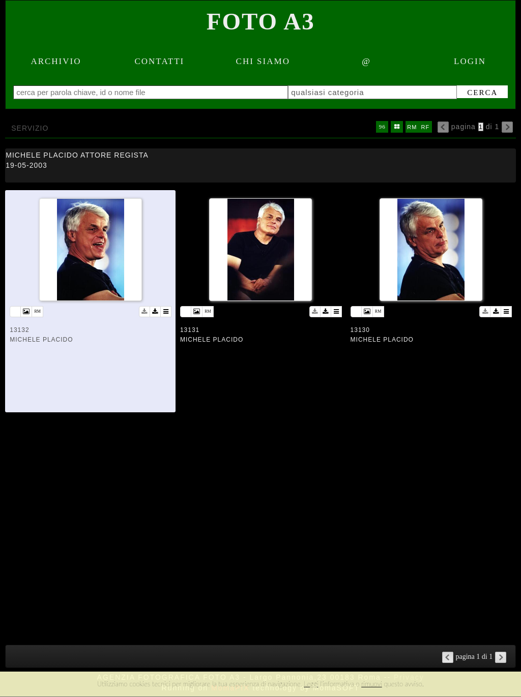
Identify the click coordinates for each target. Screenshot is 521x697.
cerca (482, 92)
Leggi (311, 684)
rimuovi (371, 684)
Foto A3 (261, 21)
